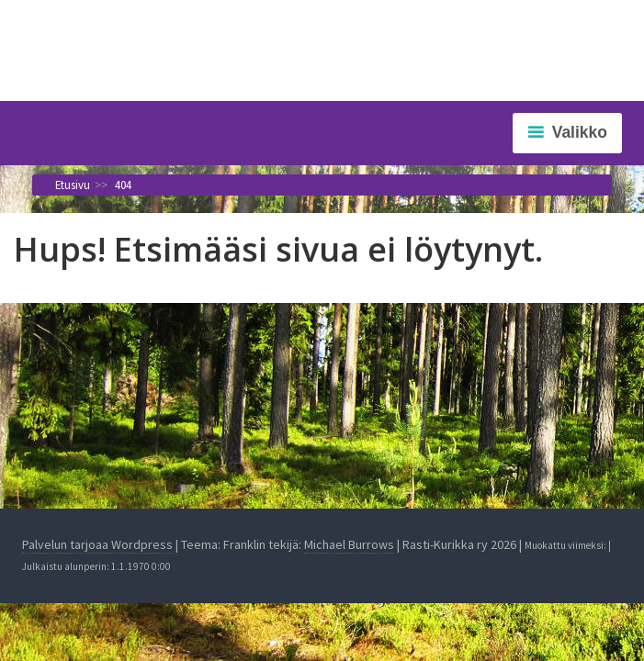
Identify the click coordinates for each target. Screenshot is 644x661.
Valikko (579, 132)
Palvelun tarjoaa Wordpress (97, 544)
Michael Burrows (349, 544)
